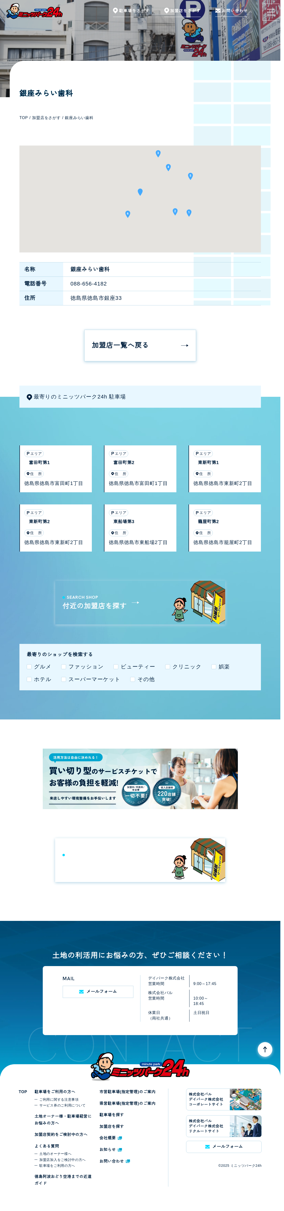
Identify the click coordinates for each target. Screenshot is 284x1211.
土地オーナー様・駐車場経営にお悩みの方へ (63, 1119)
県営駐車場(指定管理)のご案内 (127, 1103)
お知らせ (110, 1150)
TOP (23, 1092)
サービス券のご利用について (62, 1105)
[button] (140, 194)
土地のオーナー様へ (55, 1154)
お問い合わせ (114, 1161)
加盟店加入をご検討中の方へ (62, 1160)
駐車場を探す (111, 1115)
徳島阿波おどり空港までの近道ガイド (63, 1180)
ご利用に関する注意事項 (59, 1099)
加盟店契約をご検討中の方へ (60, 1135)
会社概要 (110, 1138)
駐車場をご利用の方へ (54, 1092)
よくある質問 (46, 1146)
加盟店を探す (111, 1126)
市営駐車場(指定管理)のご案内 (127, 1092)
